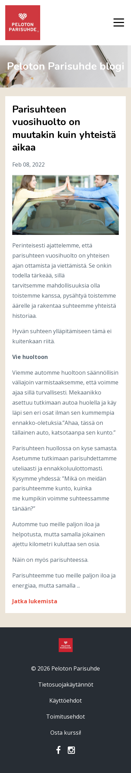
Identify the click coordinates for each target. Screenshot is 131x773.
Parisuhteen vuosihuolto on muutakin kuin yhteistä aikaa (64, 128)
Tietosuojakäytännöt (65, 684)
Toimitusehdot (65, 716)
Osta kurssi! (65, 732)
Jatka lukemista (34, 601)
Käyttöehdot (65, 700)
